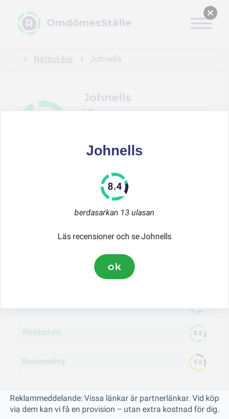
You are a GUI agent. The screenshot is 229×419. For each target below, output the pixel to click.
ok (114, 266)
